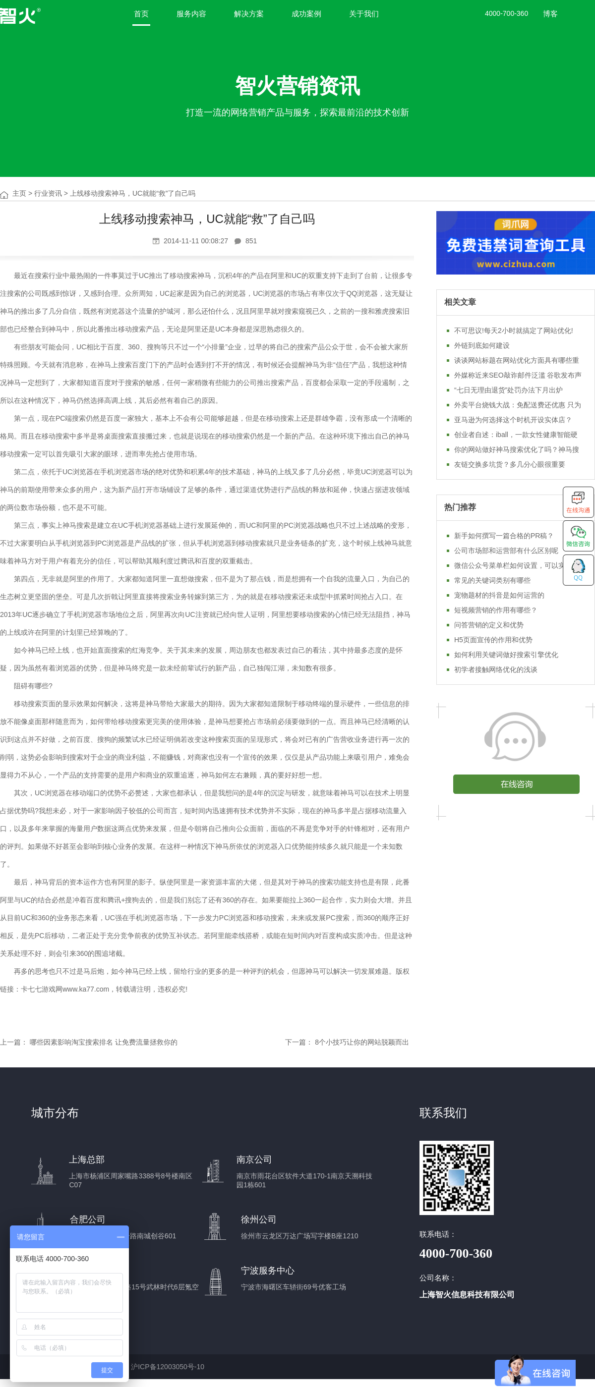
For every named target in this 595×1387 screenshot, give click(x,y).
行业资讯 (48, 193)
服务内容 (191, 13)
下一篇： (299, 1042)
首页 (141, 13)
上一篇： (14, 1042)
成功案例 (306, 13)
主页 (19, 193)
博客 (550, 13)
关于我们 (364, 13)
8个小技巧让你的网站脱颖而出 (362, 1042)
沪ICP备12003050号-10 (167, 1367)
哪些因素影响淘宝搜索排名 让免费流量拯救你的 (104, 1042)
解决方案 (249, 13)
